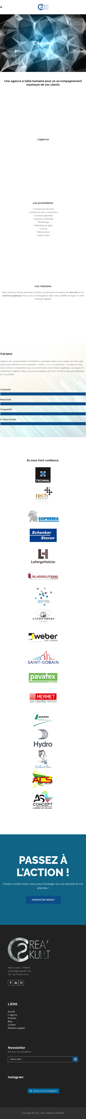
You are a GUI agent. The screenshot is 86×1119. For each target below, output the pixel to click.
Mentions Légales (16, 1028)
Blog (10, 1021)
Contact (12, 1025)
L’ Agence (12, 1015)
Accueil (11, 1011)
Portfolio (12, 1018)
